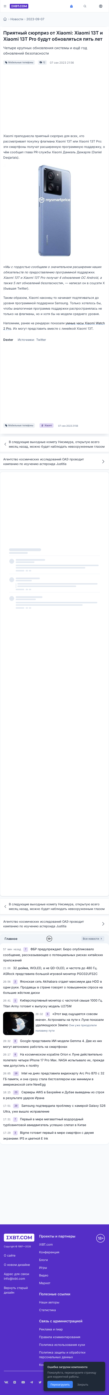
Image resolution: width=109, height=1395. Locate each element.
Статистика (47, 1310)
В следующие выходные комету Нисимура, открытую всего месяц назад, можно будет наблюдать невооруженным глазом (54, 444)
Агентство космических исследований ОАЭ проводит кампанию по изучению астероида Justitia (54, 461)
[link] (26, 949)
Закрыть (82, 1384)
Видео (43, 1275)
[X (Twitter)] (40, 1382)
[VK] (6, 1382)
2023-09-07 (35, 19)
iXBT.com (46, 1244)
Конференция (49, 1252)
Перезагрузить (60, 1384)
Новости (16, 19)
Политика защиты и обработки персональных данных (62, 1354)
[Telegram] (31, 1382)
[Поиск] (85, 6)
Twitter (41, 340)
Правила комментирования (59, 1337)
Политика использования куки (62, 1345)
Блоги (43, 1260)
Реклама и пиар (51, 1329)
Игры (43, 1267)
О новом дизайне (17, 1265)
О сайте (9, 1255)
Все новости (93, 938)
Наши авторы (49, 1302)
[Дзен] (14, 1382)
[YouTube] (23, 1382)
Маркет (44, 1283)
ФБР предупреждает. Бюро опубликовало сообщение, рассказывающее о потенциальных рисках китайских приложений (53, 954)
